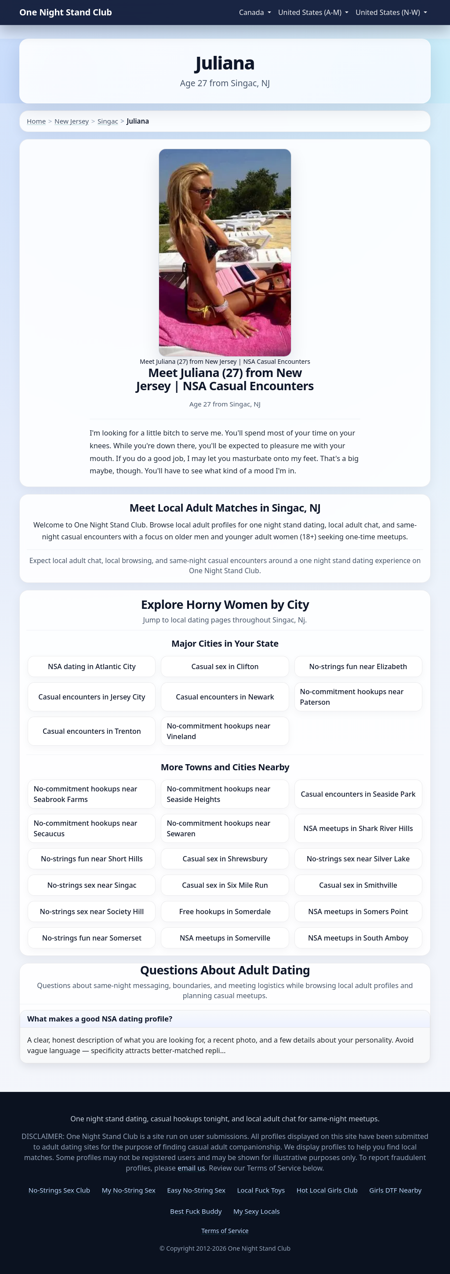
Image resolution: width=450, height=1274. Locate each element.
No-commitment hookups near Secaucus (85, 828)
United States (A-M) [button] (310, 12)
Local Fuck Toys (261, 1190)
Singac (108, 121)
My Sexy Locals (256, 1211)
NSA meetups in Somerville (225, 938)
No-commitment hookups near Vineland (218, 731)
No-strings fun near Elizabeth (358, 666)
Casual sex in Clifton (224, 666)
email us (191, 1168)
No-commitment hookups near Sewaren (218, 828)
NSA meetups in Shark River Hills (358, 828)
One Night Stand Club (65, 12)
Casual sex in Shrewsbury (225, 859)
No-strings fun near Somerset (92, 938)
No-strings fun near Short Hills (92, 859)
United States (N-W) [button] (389, 12)
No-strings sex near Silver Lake (358, 859)
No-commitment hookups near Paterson (352, 697)
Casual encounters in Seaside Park (358, 794)
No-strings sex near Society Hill (92, 911)
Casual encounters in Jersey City (91, 697)
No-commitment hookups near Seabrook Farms (85, 794)
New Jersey (71, 121)
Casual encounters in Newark (225, 697)
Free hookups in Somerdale (225, 911)
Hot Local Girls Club (327, 1190)
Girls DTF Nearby (395, 1190)
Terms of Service (225, 1230)
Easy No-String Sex (196, 1190)
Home (36, 121)
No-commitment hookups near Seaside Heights (218, 794)
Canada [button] (252, 12)
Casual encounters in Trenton (92, 731)
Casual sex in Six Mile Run (225, 885)
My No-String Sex (128, 1190)
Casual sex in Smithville (358, 885)
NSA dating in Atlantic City (92, 666)
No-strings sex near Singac (91, 885)
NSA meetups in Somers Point (358, 911)
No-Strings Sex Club (59, 1190)
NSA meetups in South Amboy (358, 938)
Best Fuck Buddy (195, 1211)
